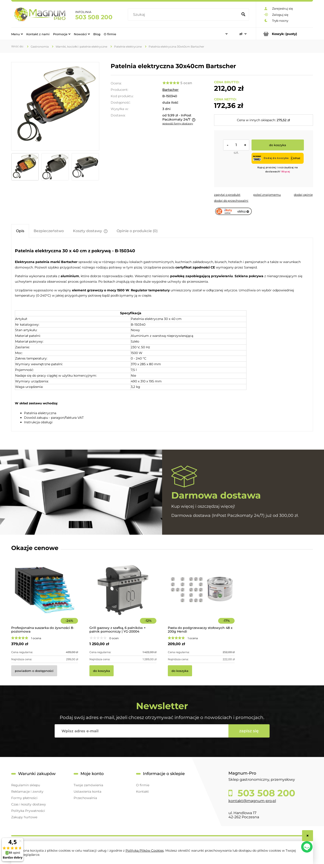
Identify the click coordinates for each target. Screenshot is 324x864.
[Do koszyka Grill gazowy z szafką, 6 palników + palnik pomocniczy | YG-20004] (101, 670)
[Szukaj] (243, 14)
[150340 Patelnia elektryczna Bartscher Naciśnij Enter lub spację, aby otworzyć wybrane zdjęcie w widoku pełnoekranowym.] (55, 106)
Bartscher (170, 90)
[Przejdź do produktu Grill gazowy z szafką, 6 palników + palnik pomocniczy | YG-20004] (122, 596)
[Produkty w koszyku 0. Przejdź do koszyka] (284, 34)
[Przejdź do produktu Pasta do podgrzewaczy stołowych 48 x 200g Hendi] (201, 596)
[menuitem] (17, 34)
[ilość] (236, 145)
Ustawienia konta (87, 791)
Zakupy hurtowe (24, 817)
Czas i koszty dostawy (28, 804)
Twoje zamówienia (88, 785)
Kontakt (142, 791)
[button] (227, 194)
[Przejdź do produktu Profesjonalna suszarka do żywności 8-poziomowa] (44, 596)
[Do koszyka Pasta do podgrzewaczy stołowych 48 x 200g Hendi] (180, 670)
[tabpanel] (162, 335)
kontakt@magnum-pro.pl (252, 801)
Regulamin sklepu (25, 785)
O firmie (142, 785)
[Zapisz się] (249, 731)
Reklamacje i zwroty (27, 791)
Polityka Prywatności (28, 811)
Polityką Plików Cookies (145, 850)
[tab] (20, 231)
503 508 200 (93, 17)
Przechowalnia (85, 798)
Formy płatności (24, 798)
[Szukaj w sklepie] (184, 14)
